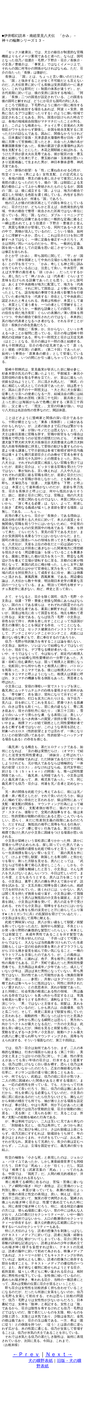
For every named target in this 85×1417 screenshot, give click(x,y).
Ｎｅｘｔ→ (59, 1354)
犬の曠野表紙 (40, 1360)
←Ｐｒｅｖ (26, 1354)
